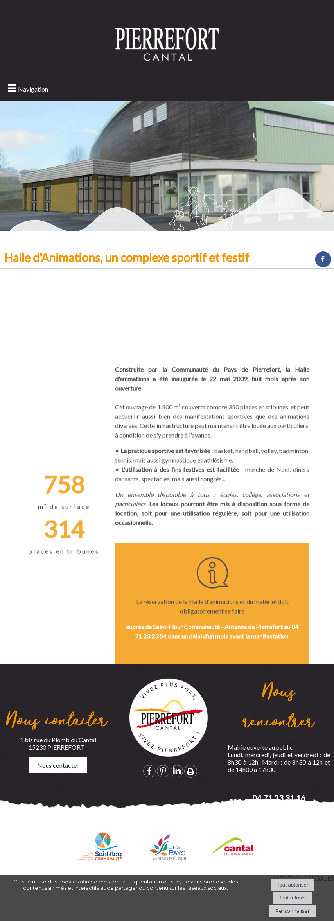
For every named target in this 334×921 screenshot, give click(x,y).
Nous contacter (58, 765)
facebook (149, 771)
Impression (190, 771)
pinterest (163, 771)
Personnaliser (292, 911)
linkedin (177, 771)
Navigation (33, 89)
